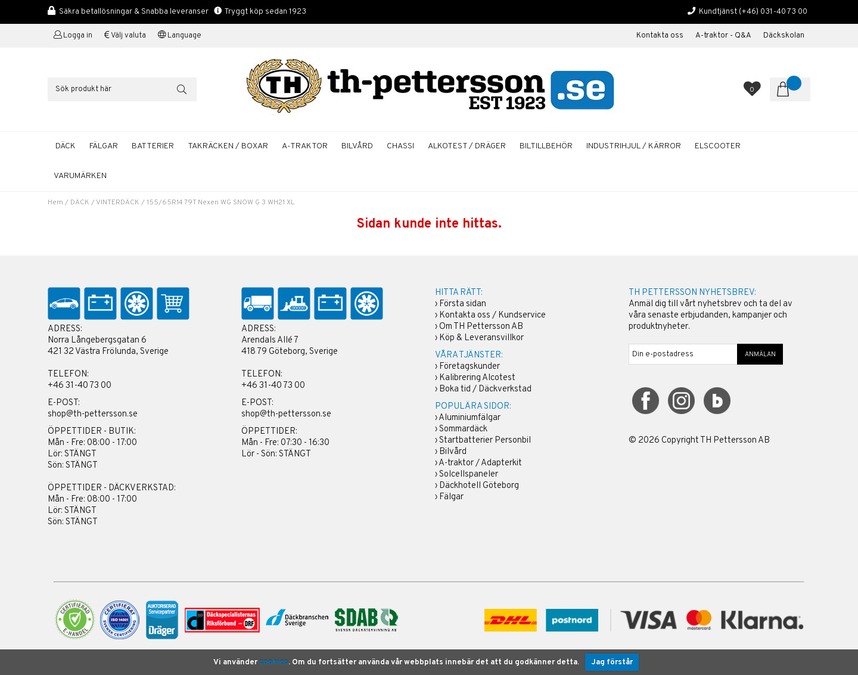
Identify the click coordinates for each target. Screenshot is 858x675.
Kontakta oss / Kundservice (492, 315)
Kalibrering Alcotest (477, 378)
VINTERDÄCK (117, 202)
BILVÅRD (357, 146)
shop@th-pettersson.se (93, 414)
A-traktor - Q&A (723, 36)
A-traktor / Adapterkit (480, 463)
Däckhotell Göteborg (479, 486)
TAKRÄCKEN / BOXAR (228, 146)
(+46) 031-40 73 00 (773, 12)
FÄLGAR (103, 146)
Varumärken (80, 176)
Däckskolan (783, 36)
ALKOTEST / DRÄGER (467, 146)
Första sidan (462, 304)
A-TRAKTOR (305, 146)
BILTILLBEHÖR (546, 146)
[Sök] (122, 89)
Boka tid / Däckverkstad (485, 389)
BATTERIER (153, 146)
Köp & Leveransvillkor (481, 338)
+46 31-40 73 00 (79, 385)
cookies (273, 662)
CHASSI (400, 146)
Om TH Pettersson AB (481, 326)
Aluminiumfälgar (469, 418)
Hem (55, 202)
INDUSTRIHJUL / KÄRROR (633, 146)
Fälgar (451, 497)
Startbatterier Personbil (485, 440)
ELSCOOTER (718, 146)
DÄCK (65, 146)
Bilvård (453, 452)
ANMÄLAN (760, 354)
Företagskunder (469, 366)
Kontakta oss (659, 36)
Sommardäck (463, 429)
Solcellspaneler (468, 474)
